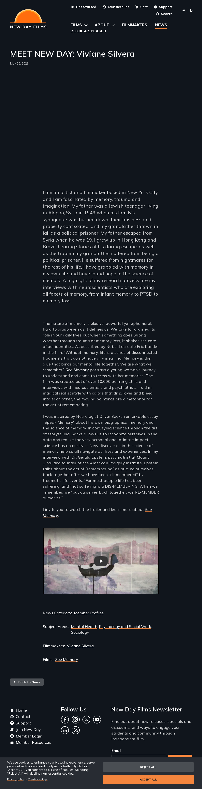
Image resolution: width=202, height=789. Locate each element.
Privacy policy (15, 779)
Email (116, 750)
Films (76, 24)
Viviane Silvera (80, 645)
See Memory (77, 369)
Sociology (80, 632)
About (102, 24)
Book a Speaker (88, 30)
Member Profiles (89, 612)
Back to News (26, 682)
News (161, 24)
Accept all (148, 779)
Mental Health (84, 626)
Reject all (148, 766)
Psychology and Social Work (125, 626)
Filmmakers (134, 24)
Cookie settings (37, 779)
